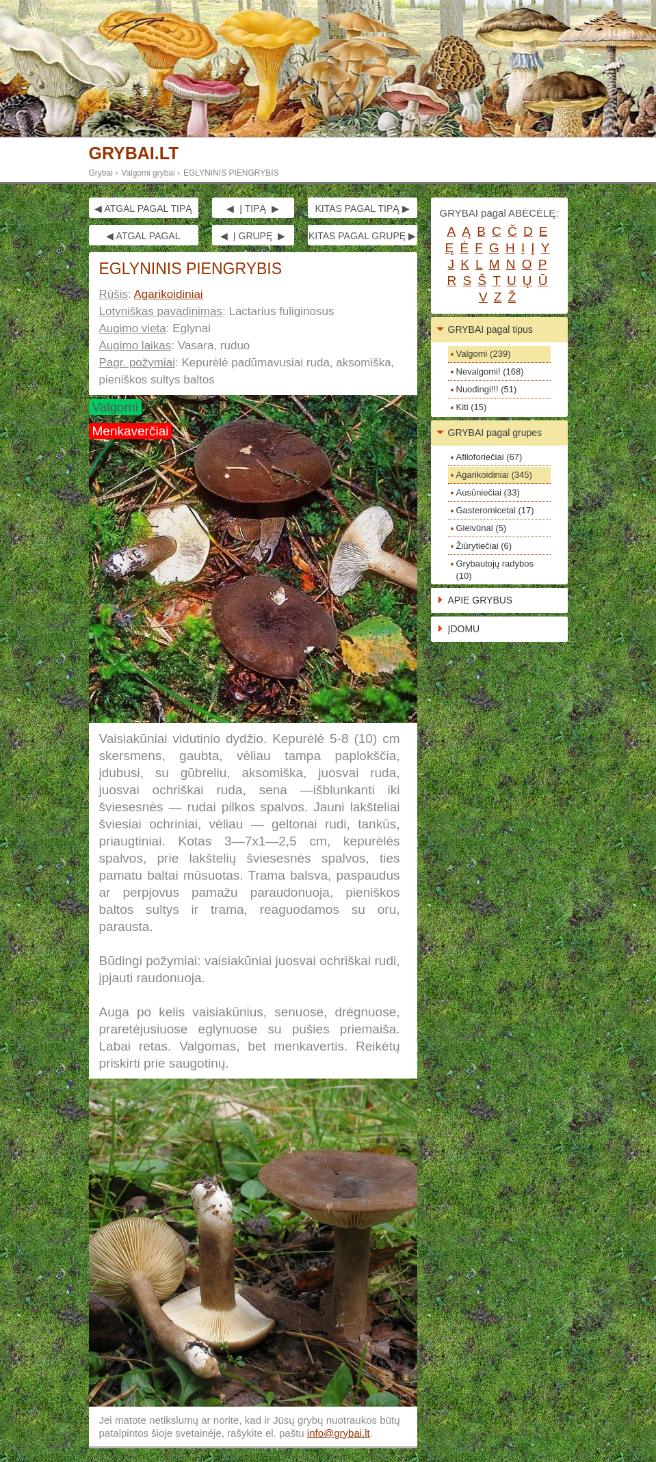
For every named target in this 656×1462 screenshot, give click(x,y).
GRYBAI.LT (134, 153)
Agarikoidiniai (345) (494, 475)
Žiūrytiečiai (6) (484, 546)
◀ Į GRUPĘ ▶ (252, 235)
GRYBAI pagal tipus (490, 329)
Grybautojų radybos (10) (495, 569)
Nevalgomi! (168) (490, 371)
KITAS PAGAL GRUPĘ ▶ (362, 235)
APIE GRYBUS (480, 600)
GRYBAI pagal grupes (495, 432)
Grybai (101, 173)
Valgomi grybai (147, 173)
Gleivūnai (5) (481, 528)
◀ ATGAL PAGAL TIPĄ (143, 208)
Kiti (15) (471, 407)
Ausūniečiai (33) (488, 492)
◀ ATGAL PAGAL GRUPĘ (143, 237)
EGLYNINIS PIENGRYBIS (231, 173)
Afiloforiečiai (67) (489, 457)
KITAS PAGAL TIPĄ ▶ (362, 208)
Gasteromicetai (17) (495, 510)
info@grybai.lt (338, 1433)
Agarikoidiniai (168, 294)
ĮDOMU (464, 628)
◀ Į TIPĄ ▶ (252, 208)
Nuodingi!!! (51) (486, 389)
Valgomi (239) (483, 354)
